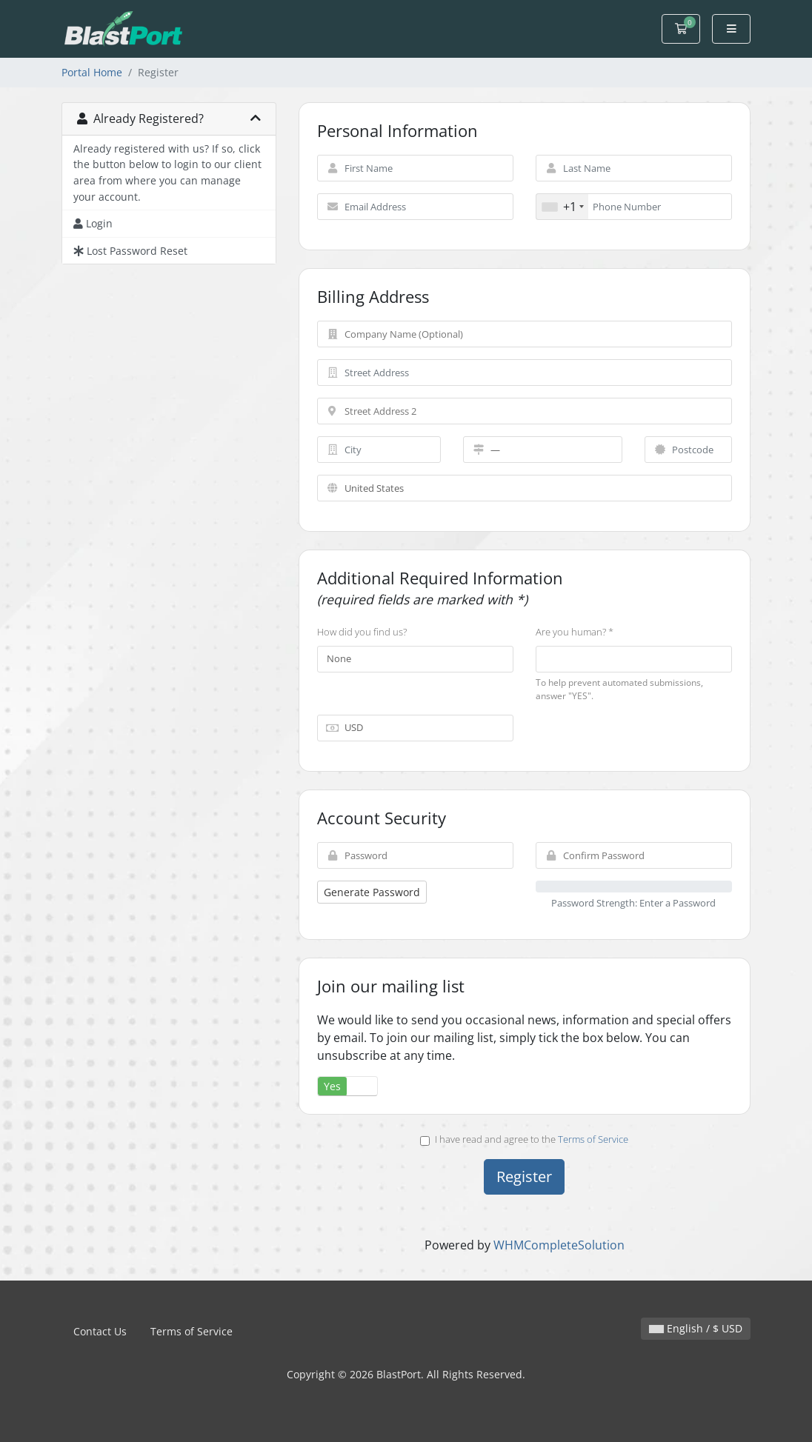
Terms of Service (593, 1139)
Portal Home (91, 72)
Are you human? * (574, 631)
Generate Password (372, 892)
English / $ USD (695, 1328)
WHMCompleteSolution (559, 1245)
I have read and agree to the (524, 1139)
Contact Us (100, 1331)
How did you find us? (362, 631)
